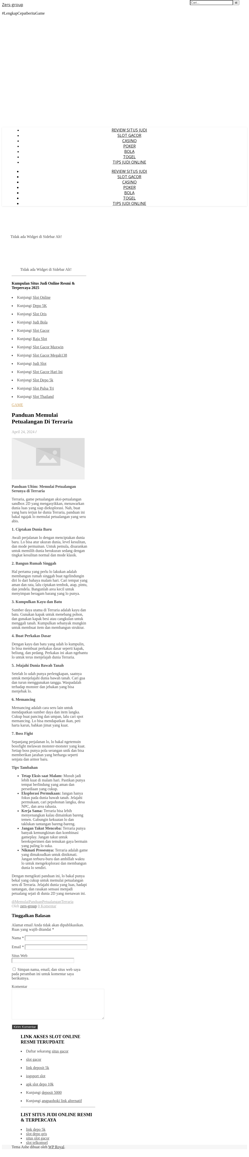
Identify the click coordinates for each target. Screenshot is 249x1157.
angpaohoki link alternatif (62, 1106)
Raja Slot (40, 339)
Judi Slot (39, 363)
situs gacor (60, 1057)
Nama (18, 938)
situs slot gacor (37, 1144)
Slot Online (41, 297)
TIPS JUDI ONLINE (129, 162)
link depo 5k (35, 1135)
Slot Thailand (43, 396)
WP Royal (56, 1153)
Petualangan (51, 902)
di (13, 902)
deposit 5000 (52, 1098)
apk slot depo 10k (39, 1090)
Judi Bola (40, 322)
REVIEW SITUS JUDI (129, 130)
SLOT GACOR (129, 135)
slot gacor (33, 1065)
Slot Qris (39, 314)
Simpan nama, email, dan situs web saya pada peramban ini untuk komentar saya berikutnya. (46, 973)
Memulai (22, 902)
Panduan (35, 902)
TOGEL (129, 156)
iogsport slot (35, 1082)
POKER (129, 146)
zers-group (28, 906)
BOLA (129, 151)
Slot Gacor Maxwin (48, 347)
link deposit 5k (37, 1073)
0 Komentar (47, 906)
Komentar (19, 986)
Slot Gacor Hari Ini (47, 372)
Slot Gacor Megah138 (50, 355)
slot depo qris (36, 1140)
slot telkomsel (37, 1148)
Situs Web (19, 956)
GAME (17, 405)
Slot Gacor (41, 330)
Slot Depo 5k (43, 380)
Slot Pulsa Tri (43, 388)
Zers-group (12, 4)
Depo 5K (40, 306)
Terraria (67, 902)
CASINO (129, 140)
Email (18, 947)
